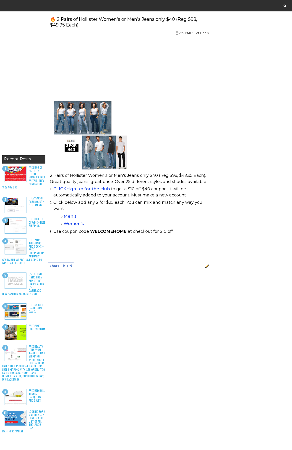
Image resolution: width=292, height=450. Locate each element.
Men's (70, 216)
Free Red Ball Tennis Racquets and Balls (37, 395)
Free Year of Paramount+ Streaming (36, 201)
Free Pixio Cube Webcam (37, 327)
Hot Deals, (201, 33)
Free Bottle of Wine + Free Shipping (37, 222)
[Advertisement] (23, 84)
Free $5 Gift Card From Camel (36, 308)
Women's (74, 223)
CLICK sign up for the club (81, 188)
